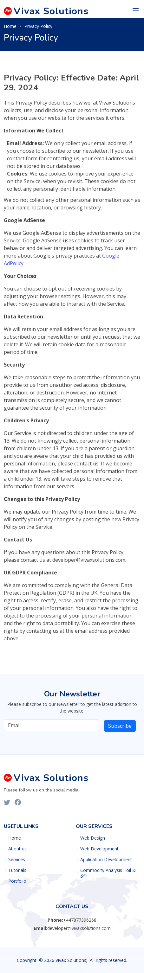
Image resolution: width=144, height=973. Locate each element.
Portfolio (17, 881)
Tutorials (17, 870)
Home (10, 26)
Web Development (99, 849)
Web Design (92, 838)
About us (17, 849)
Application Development (106, 859)
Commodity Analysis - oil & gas (108, 872)
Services (16, 859)
